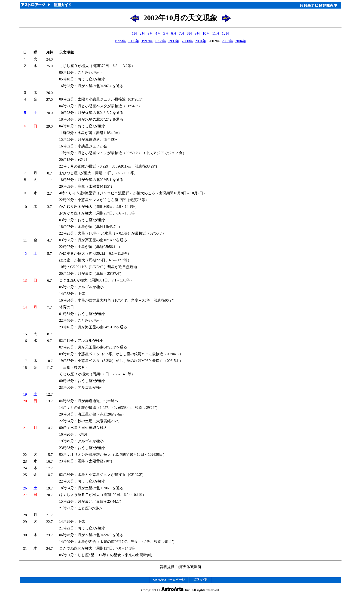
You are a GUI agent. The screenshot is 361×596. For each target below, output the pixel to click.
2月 (142, 33)
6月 (174, 33)
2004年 (240, 41)
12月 (225, 33)
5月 (166, 33)
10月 (206, 33)
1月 (134, 33)
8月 (189, 33)
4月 (158, 33)
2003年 (227, 41)
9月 (197, 33)
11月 (215, 33)
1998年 (160, 41)
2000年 (187, 41)
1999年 (173, 41)
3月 (150, 33)
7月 (181, 33)
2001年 (200, 41)
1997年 (147, 41)
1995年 (120, 41)
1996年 (133, 41)
